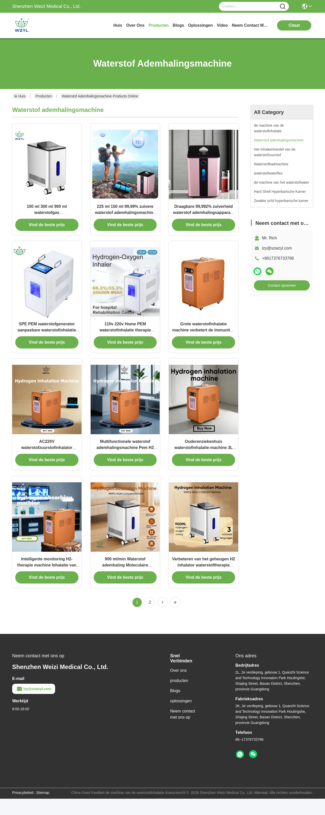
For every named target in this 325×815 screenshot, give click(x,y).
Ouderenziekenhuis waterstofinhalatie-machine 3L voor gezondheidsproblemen (203, 460)
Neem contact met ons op (182, 730)
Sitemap (42, 809)
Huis (117, 25)
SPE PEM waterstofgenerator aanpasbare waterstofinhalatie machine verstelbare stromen (47, 338)
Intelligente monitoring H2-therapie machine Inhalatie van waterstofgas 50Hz (46, 581)
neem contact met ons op (251, 25)
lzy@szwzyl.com (277, 248)
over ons (135, 25)
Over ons (178, 687)
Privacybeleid (22, 809)
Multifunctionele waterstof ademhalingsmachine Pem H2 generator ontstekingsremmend (125, 460)
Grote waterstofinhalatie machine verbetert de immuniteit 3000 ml (203, 338)
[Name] (283, 6)
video (222, 25)
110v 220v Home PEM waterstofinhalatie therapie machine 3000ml (125, 338)
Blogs (175, 707)
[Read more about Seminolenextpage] (162, 618)
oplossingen (200, 25)
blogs (178, 25)
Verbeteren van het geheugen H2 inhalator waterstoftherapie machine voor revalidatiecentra (203, 581)
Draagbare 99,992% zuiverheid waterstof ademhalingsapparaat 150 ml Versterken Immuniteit (203, 216)
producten (159, 25)
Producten (44, 96)
